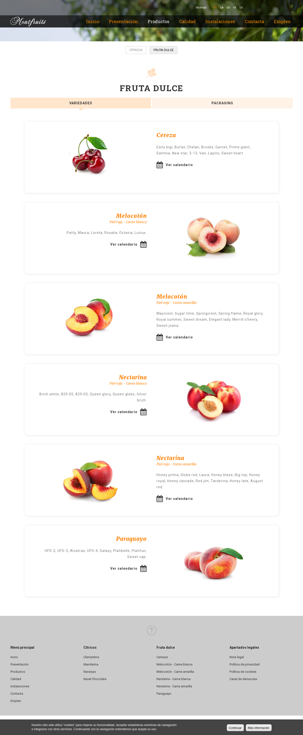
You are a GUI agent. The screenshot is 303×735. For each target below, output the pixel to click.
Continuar (235, 728)
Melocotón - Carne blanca (174, 664)
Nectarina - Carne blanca (173, 679)
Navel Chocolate (94, 679)
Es (215, 7)
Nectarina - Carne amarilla (174, 686)
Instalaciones (220, 21)
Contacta (254, 21)
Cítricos (136, 50)
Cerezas (162, 657)
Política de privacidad (245, 664)
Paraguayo (163, 693)
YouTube (281, 8)
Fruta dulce (164, 50)
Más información (258, 728)
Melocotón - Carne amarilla (175, 671)
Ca (221, 7)
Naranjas (89, 671)
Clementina (91, 657)
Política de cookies (243, 671)
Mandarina (90, 664)
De (241, 7)
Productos (158, 21)
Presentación (123, 21)
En (228, 7)
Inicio (92, 21)
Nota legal (237, 657)
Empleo (282, 21)
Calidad (187, 21)
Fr (234, 7)
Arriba (151, 630)
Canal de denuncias (243, 679)
